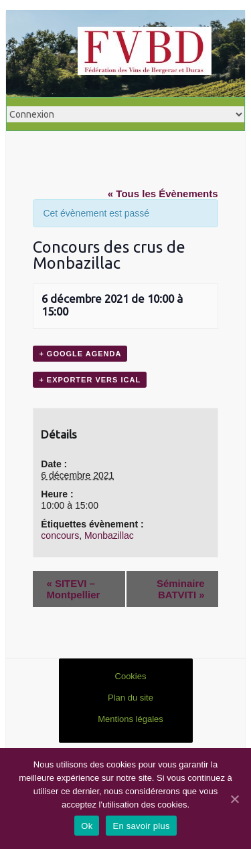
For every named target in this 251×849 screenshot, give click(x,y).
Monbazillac (109, 535)
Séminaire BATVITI (181, 589)
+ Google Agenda (80, 354)
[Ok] (234, 799)
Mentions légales (130, 719)
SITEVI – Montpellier (73, 589)
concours (60, 535)
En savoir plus (140, 826)
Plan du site (130, 698)
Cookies (131, 676)
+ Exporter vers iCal (90, 380)
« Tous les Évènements (163, 193)
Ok (86, 826)
